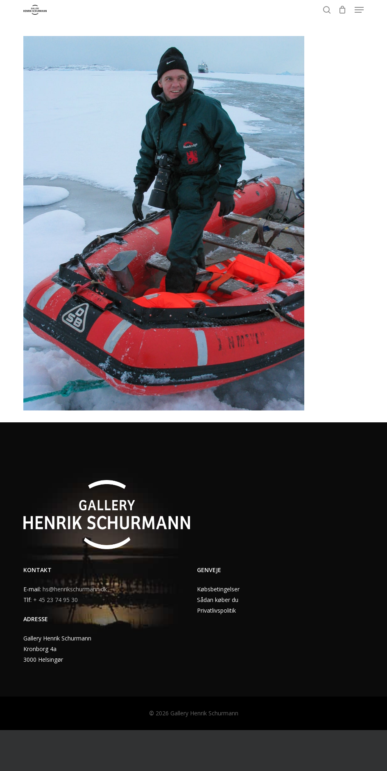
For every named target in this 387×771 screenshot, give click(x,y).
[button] (359, 10)
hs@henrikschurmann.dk (75, 589)
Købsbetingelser (218, 589)
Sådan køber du (217, 600)
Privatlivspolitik (216, 610)
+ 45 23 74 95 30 (55, 600)
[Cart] (343, 10)
